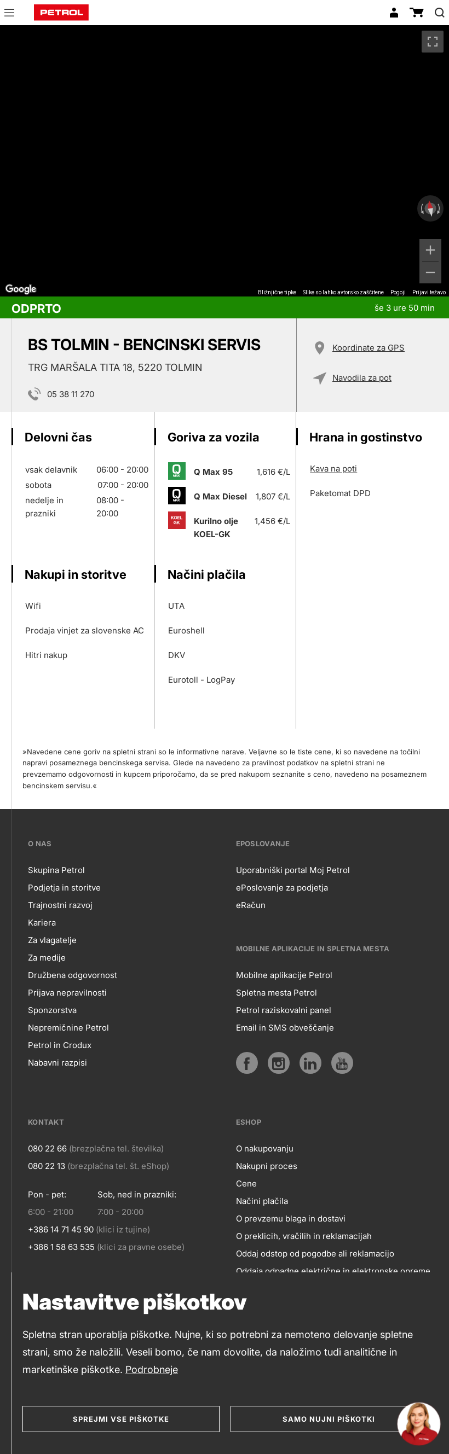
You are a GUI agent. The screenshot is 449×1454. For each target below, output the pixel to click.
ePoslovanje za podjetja (282, 887)
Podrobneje (151, 1369)
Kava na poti (333, 468)
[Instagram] (279, 1063)
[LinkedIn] (310, 1063)
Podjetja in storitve (64, 887)
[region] (224, 160)
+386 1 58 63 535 (61, 1247)
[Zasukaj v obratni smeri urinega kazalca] (421, 208)
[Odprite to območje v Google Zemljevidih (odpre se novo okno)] (21, 289)
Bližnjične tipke (277, 292)
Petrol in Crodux (59, 1045)
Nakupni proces (266, 1166)
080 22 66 (47, 1148)
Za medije (47, 957)
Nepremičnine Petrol (68, 1027)
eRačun (251, 905)
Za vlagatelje (52, 940)
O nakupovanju (264, 1148)
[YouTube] (342, 1063)
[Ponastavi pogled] (430, 209)
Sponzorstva (52, 1010)
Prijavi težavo (429, 292)
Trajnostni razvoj (60, 905)
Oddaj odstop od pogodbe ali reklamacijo (315, 1253)
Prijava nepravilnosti (67, 992)
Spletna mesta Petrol (276, 992)
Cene (246, 1183)
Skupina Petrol (56, 870)
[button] (9, 14)
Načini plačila (262, 1201)
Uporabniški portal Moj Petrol (293, 870)
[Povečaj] (430, 250)
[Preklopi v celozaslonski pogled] (433, 42)
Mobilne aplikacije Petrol (284, 975)
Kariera (42, 922)
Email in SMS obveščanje (285, 1027)
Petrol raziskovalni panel (283, 1010)
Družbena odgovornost (72, 975)
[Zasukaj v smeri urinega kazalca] (440, 208)
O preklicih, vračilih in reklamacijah (304, 1236)
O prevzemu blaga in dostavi (291, 1218)
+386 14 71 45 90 (61, 1229)
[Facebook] (247, 1063)
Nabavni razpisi (57, 1062)
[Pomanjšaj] (430, 272)
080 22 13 (46, 1166)
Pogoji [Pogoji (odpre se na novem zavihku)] (398, 292)
